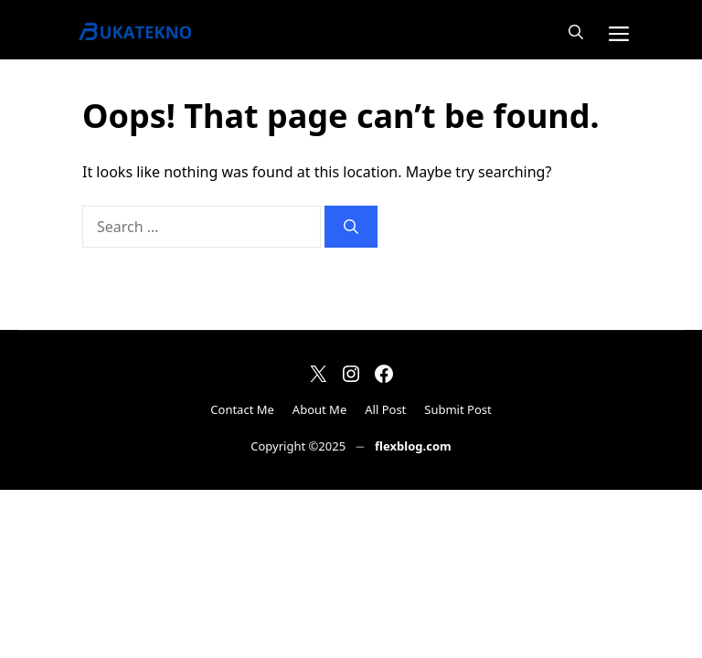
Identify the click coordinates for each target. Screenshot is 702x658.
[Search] (351, 227)
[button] (576, 32)
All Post (385, 409)
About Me (319, 409)
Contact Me (242, 409)
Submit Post (457, 409)
